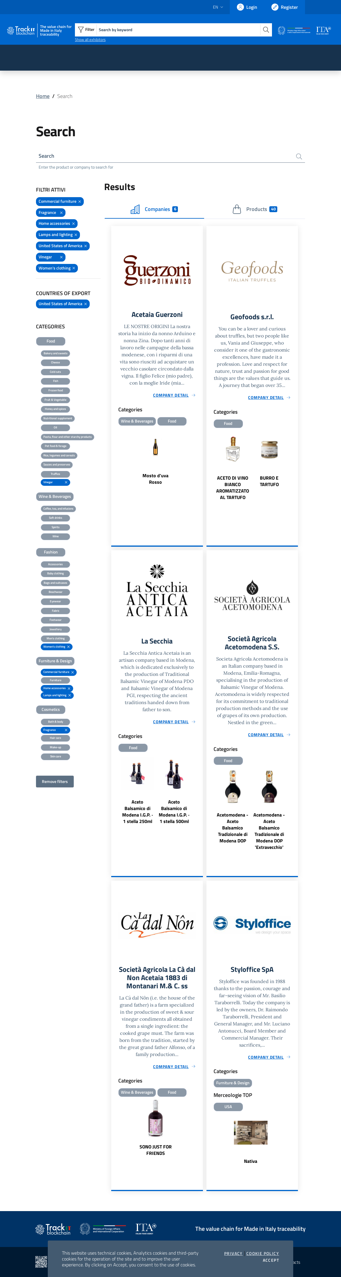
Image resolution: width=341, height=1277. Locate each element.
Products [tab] (254, 209)
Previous (209, 475)
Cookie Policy (262, 1253)
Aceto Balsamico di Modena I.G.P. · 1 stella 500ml (174, 811)
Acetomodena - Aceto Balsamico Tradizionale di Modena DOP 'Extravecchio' (269, 831)
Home (43, 96)
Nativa (250, 1161)
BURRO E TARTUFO (269, 481)
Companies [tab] (154, 209)
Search (46, 156)
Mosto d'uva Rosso (155, 478)
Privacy (233, 1253)
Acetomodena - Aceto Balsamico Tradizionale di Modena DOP (232, 827)
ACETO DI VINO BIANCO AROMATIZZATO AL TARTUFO (232, 487)
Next (295, 475)
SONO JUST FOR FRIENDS (156, 1150)
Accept (271, 1260)
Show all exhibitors (90, 39)
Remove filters (55, 781)
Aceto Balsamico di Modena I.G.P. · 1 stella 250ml (137, 811)
